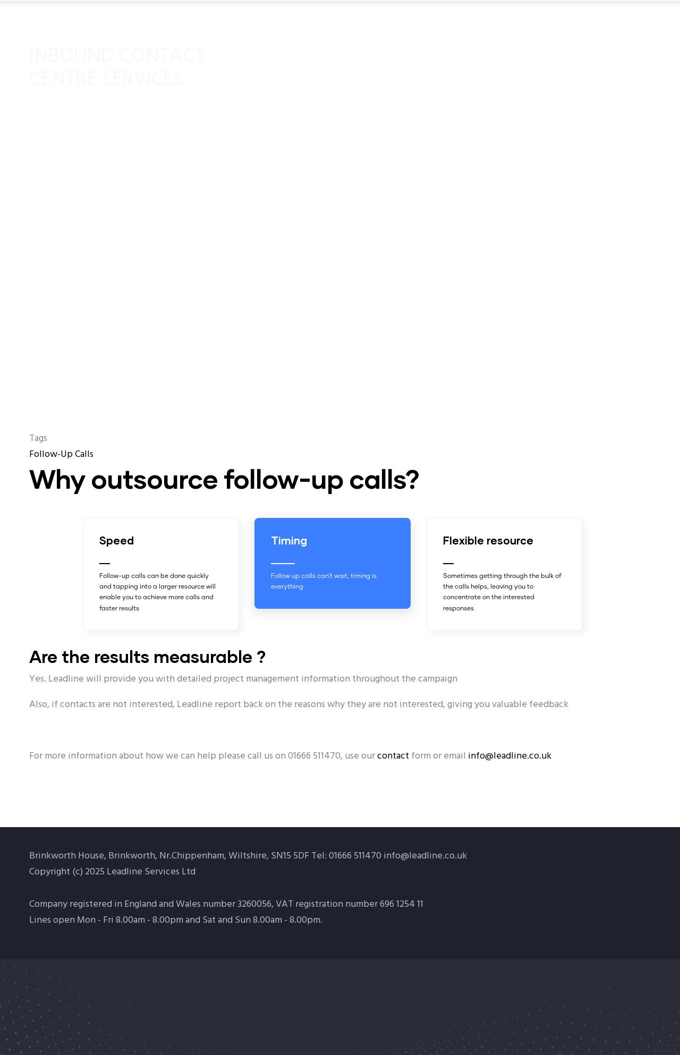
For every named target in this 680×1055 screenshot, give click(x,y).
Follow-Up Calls (61, 454)
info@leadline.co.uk (509, 756)
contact (393, 756)
